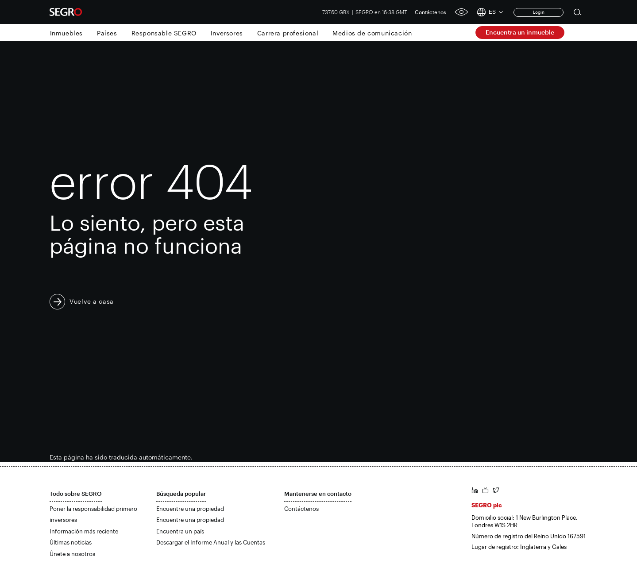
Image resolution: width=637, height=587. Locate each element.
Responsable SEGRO (164, 33)
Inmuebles (66, 33)
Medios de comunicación (372, 33)
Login (538, 12)
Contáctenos (430, 12)
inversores (63, 519)
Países (107, 33)
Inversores (227, 33)
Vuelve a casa (91, 301)
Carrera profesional (287, 33)
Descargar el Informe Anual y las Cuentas (210, 542)
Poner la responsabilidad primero (93, 508)
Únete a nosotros (72, 553)
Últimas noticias (71, 542)
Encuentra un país (180, 531)
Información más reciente (84, 531)
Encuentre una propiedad (190, 508)
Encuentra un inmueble (520, 32)
